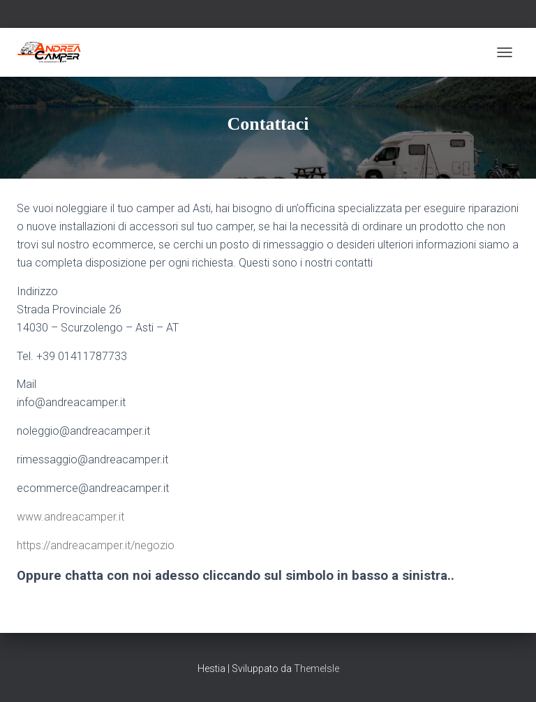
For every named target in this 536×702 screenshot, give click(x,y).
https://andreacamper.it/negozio (95, 545)
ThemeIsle (316, 668)
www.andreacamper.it (70, 516)
